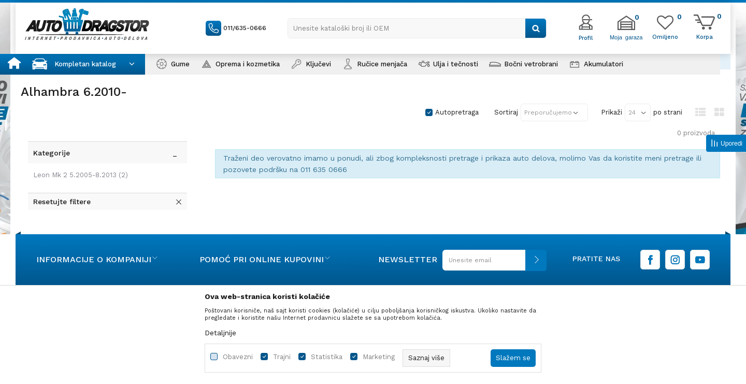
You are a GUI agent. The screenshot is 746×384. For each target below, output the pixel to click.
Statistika (326, 357)
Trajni (282, 357)
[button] (417, 28)
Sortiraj (506, 112)
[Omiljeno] (665, 36)
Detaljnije (220, 333)
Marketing (379, 357)
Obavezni (238, 357)
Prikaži (611, 112)
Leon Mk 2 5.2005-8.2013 (78, 156)
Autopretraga (457, 112)
